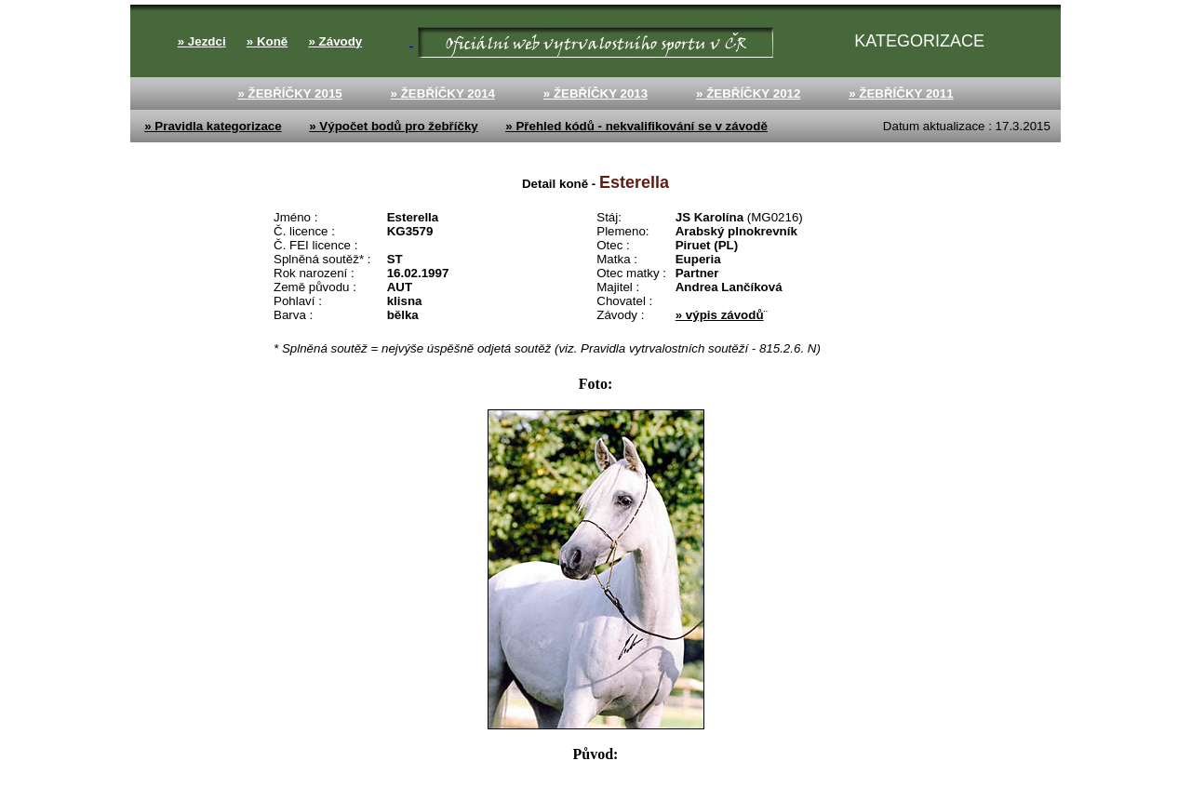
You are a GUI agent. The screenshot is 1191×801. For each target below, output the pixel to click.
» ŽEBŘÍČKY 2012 (748, 93)
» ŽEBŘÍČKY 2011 (901, 93)
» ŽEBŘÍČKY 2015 (289, 93)
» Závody (335, 41)
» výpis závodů (720, 315)
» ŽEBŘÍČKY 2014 (443, 93)
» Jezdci (202, 41)
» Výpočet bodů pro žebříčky (393, 126)
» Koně (267, 41)
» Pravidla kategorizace (212, 126)
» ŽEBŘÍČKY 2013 (595, 93)
